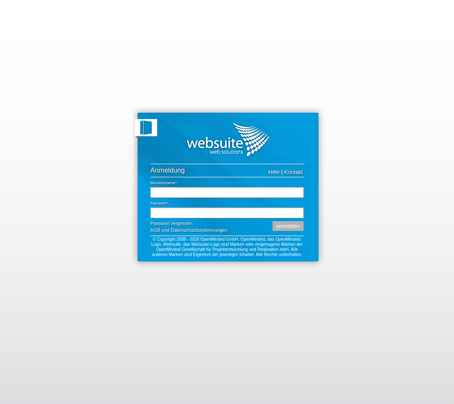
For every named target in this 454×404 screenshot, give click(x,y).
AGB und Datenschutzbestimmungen (188, 230)
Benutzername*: (164, 183)
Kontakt (293, 172)
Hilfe (273, 172)
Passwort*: (159, 203)
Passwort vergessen (171, 223)
